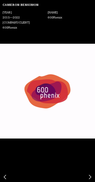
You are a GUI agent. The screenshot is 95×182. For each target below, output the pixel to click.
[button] (9, 91)
